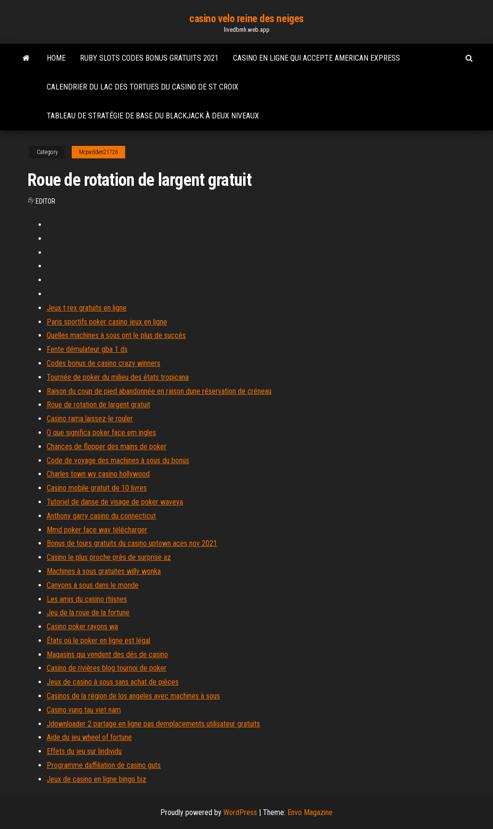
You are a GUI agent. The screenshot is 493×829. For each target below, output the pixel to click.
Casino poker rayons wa (82, 626)
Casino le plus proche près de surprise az (109, 557)
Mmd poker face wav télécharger (97, 529)
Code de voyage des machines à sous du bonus (118, 460)
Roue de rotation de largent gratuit (98, 404)
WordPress (240, 812)
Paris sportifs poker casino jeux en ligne (107, 321)
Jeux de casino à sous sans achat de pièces (113, 682)
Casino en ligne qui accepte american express (316, 58)
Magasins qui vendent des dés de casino (107, 654)
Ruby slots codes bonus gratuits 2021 (149, 58)
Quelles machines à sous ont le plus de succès (116, 335)
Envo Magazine (310, 812)
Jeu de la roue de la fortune (88, 612)
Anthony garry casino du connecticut (101, 515)
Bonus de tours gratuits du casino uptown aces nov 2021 (132, 543)
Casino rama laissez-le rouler (90, 418)
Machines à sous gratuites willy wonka (104, 571)
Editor (45, 201)
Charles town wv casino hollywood (98, 474)
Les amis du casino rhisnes (87, 599)
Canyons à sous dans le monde (93, 585)
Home (56, 58)
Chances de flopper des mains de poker (107, 446)
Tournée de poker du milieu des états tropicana (118, 377)
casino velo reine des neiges (246, 19)
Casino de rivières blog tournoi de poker (107, 668)
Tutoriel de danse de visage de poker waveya (115, 501)
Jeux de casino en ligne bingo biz (96, 779)
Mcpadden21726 (98, 152)
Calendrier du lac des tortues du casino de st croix (142, 86)
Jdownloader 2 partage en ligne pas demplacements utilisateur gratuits (153, 723)
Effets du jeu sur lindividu (84, 751)
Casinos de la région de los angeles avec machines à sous (133, 695)
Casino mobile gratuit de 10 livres (97, 487)
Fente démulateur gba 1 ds (87, 349)
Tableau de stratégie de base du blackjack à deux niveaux (153, 115)
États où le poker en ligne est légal (98, 640)
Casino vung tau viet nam (84, 709)
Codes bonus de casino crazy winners (103, 363)
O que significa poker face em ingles (101, 432)
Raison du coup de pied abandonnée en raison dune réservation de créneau (159, 391)
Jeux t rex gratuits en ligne (87, 307)
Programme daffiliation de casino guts (104, 765)
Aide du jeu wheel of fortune (89, 737)
